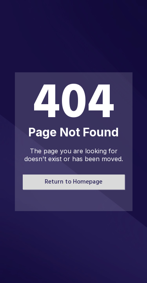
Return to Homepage (73, 182)
